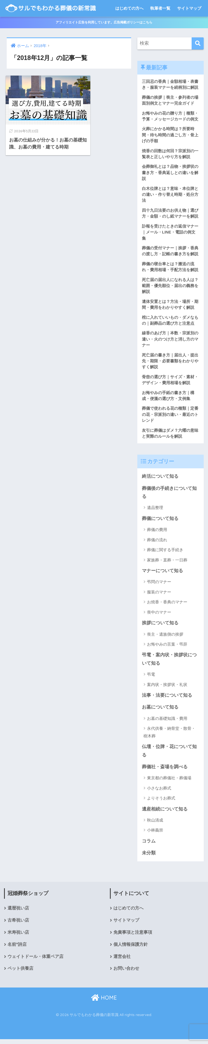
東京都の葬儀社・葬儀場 (169, 782)
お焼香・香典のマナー (167, 605)
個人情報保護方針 (130, 949)
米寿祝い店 (18, 937)
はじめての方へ (129, 8)
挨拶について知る (160, 626)
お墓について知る (160, 711)
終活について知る (160, 479)
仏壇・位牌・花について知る (169, 755)
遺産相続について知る (165, 813)
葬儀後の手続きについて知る (169, 495)
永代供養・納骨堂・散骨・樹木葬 (169, 736)
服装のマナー (159, 595)
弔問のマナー (159, 585)
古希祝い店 (18, 925)
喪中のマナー (159, 615)
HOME (104, 1002)
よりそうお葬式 (161, 802)
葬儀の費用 (157, 533)
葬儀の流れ (157, 543)
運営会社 (122, 961)
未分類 (149, 857)
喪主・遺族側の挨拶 (165, 637)
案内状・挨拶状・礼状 (167, 688)
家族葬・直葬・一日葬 (167, 563)
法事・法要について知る (167, 699)
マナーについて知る (162, 574)
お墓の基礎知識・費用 (167, 722)
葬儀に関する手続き (165, 553)
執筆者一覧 (160, 8)
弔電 (151, 678)
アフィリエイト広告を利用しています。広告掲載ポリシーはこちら (104, 22)
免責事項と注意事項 (132, 937)
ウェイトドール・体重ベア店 (35, 961)
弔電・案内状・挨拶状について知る (169, 663)
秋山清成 (155, 824)
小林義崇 (155, 834)
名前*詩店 (17, 949)
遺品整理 (155, 511)
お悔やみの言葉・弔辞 (167, 647)
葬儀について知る (160, 521)
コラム (149, 845)
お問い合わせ (126, 973)
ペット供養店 (20, 973)
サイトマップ (189, 8)
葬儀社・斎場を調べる (165, 770)
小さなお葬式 (159, 792)
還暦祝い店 (18, 912)
